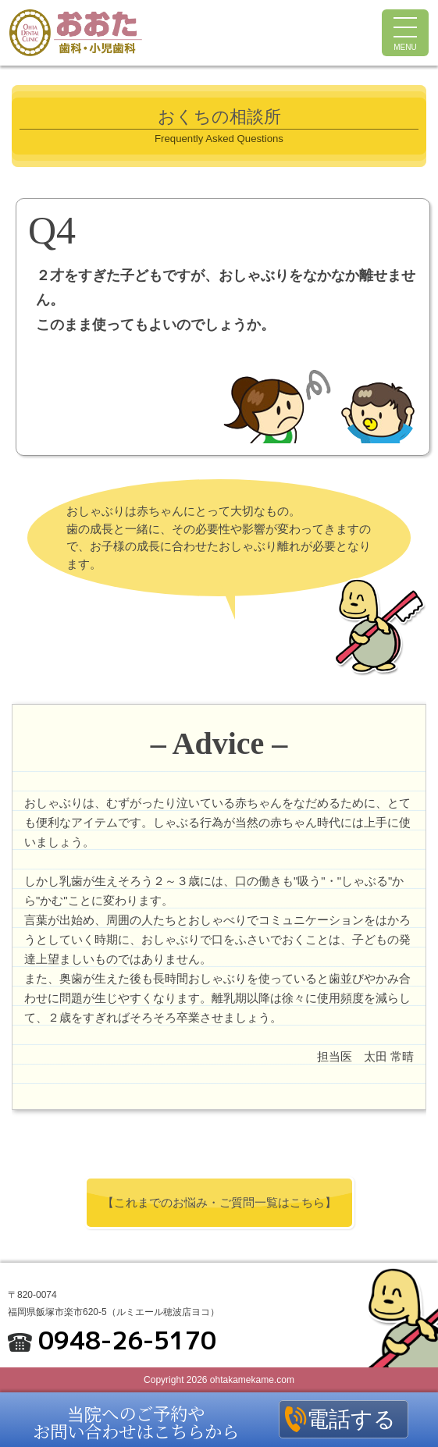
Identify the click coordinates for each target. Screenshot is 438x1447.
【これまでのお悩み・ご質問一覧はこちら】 (219, 1202)
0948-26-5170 (127, 1340)
